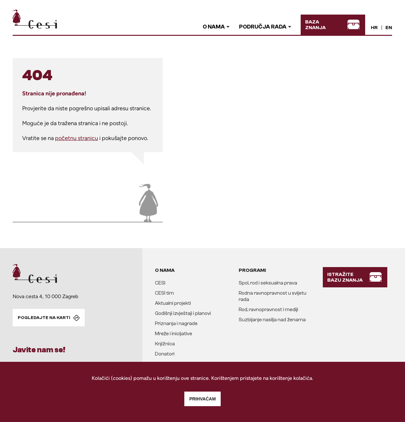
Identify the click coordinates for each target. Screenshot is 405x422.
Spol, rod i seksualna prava (268, 283)
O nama (214, 26)
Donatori (165, 354)
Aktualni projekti (173, 303)
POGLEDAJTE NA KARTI (44, 317)
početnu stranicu (76, 138)
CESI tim (164, 293)
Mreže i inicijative (173, 333)
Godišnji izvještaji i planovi (183, 313)
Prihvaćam (202, 398)
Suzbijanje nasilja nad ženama (272, 320)
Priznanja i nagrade (176, 323)
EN (388, 27)
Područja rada (262, 26)
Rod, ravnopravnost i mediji (268, 309)
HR (374, 27)
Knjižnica (165, 344)
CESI (160, 283)
